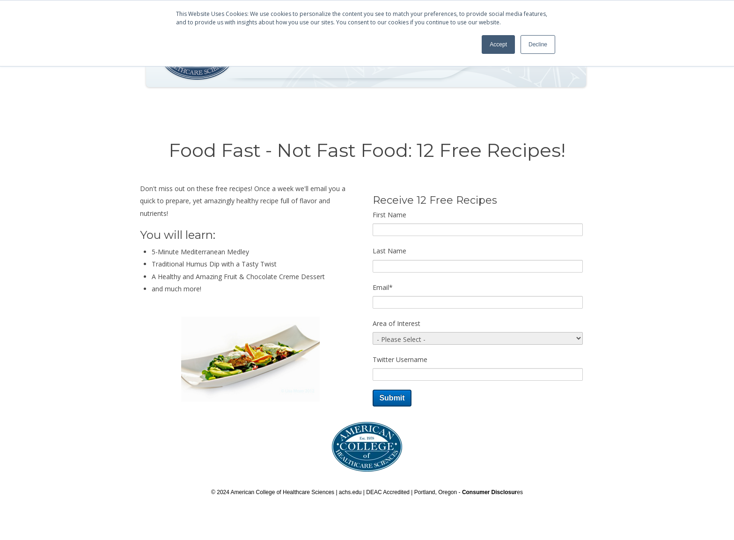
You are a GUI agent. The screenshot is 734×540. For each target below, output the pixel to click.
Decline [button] (537, 44)
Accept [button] (498, 44)
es (492, 492)
